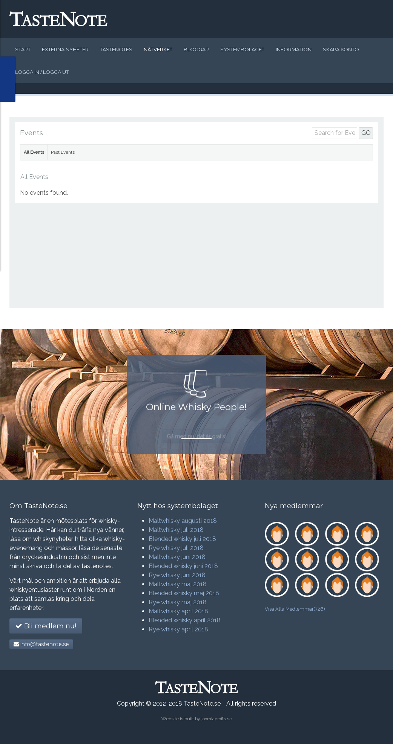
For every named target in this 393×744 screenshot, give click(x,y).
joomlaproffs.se (216, 718)
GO (366, 132)
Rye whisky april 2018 (178, 629)
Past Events (63, 152)
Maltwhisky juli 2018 (176, 529)
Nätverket (158, 49)
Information (294, 49)
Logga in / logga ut (42, 72)
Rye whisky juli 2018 (176, 548)
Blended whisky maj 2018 (184, 593)
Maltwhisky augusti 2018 (183, 520)
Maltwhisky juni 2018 (177, 557)
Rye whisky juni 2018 (177, 575)
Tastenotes (116, 49)
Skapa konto (341, 49)
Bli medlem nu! (45, 626)
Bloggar (196, 49)
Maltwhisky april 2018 (178, 611)
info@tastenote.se (41, 644)
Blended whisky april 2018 (185, 620)
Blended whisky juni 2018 (183, 566)
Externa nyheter (65, 49)
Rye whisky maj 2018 (178, 602)
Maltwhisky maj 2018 (178, 584)
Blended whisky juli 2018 (182, 538)
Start (23, 49)
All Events (34, 152)
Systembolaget (242, 49)
